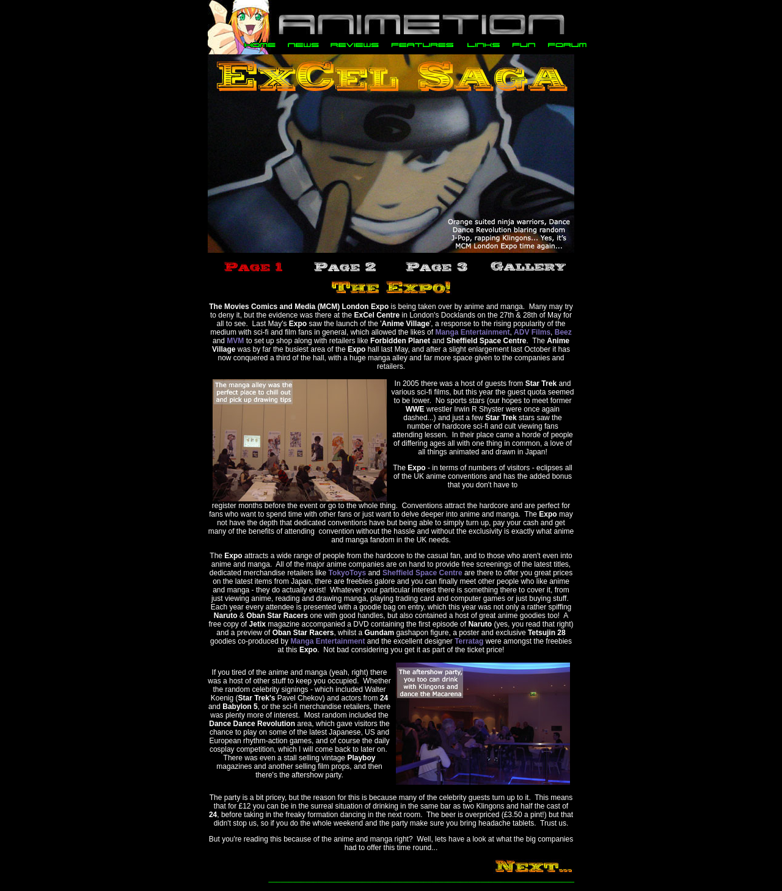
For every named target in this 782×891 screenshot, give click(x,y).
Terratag (469, 641)
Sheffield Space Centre (422, 573)
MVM (235, 340)
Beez (563, 332)
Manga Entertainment (472, 332)
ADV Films (532, 332)
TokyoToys (348, 573)
